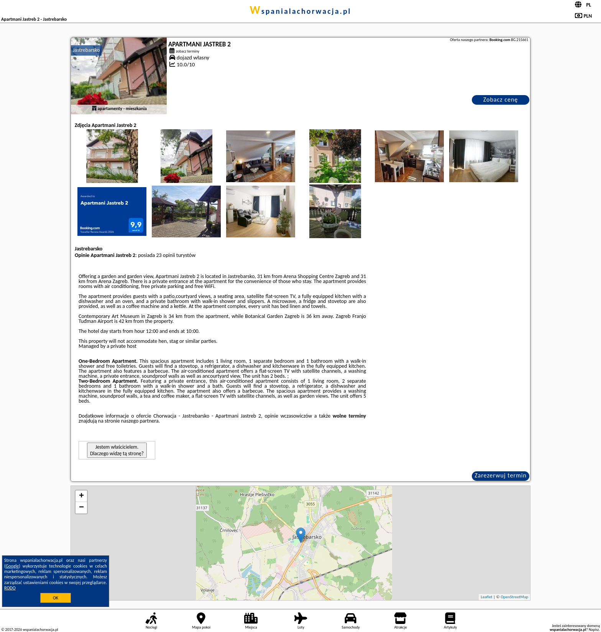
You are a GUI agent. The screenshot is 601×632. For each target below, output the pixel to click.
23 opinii (165, 255)
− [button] (81, 508)
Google (12, 566)
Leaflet (486, 596)
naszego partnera (140, 421)
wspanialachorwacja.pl (300, 11)
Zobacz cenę (500, 99)
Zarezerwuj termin (501, 475)
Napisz (594, 629)
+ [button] (81, 496)
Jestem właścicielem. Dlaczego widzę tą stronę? (117, 450)
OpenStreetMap (514, 596)
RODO (10, 588)
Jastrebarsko (86, 50)
